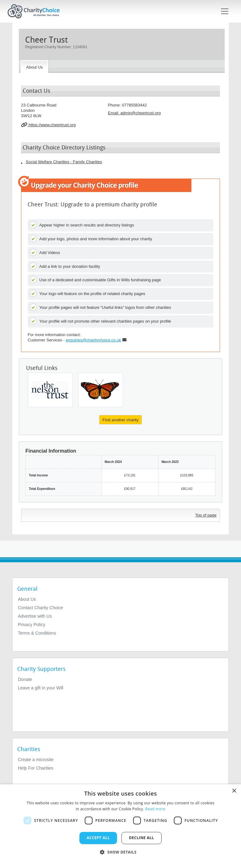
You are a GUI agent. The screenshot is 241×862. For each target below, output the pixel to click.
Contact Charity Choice (40, 607)
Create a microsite (36, 759)
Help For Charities (35, 768)
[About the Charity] (34, 66)
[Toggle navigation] (224, 11)
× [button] (234, 791)
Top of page (206, 515)
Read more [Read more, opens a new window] (155, 809)
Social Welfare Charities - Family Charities (64, 161)
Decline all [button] (141, 837)
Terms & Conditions (37, 633)
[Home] (36, 11)
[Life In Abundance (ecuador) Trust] (100, 390)
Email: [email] (134, 113)
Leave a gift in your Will (40, 687)
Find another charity (121, 420)
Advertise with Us (35, 616)
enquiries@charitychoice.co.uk (93, 340)
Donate (25, 679)
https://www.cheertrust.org (48, 124)
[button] (120, 851)
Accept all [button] (98, 837)
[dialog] (120, 823)
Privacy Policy (31, 624)
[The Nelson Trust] (50, 390)
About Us (27, 599)
